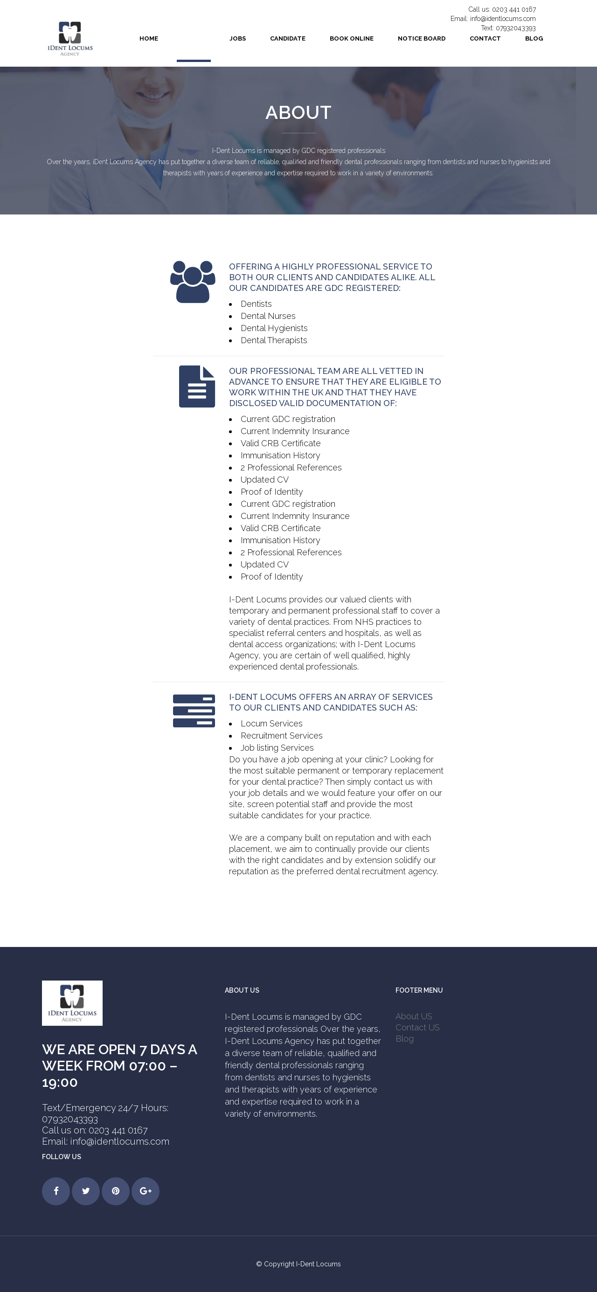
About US (414, 1016)
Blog (405, 1038)
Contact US (418, 1027)
